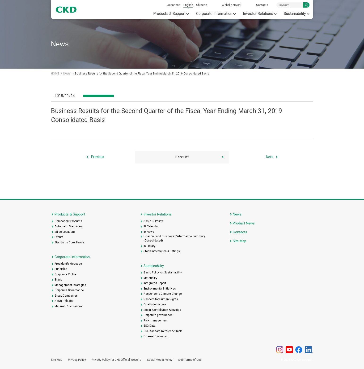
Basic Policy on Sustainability (163, 272)
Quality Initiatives (155, 304)
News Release (64, 301)
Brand (58, 279)
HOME (55, 73)
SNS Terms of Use (190, 359)
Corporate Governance (69, 290)
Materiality (150, 278)
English (188, 5)
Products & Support (169, 13)
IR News (149, 231)
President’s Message (68, 263)
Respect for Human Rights (161, 299)
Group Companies (66, 295)
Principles (61, 269)
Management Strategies (70, 285)
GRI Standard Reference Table (163, 331)
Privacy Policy (77, 359)
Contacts (262, 5)
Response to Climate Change (163, 293)
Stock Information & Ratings (162, 251)
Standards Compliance (69, 242)
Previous (97, 157)
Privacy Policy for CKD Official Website (116, 359)
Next (269, 157)
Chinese (201, 5)
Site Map (239, 241)
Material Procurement (69, 306)
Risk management (156, 320)
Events (59, 237)
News (67, 73)
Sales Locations (65, 231)
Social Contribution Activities (162, 310)
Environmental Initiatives (160, 288)
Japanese (173, 5)
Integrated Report (155, 283)
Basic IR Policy (153, 221)
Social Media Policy (159, 359)
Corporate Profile (65, 274)
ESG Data (150, 325)
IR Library (149, 246)
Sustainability (295, 13)
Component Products (68, 221)
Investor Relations (258, 13)
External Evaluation (156, 336)
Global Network (231, 5)
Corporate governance (158, 315)
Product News (244, 223)
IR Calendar (151, 226)
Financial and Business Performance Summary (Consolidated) (174, 238)
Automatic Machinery (69, 226)
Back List (182, 157)
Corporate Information (214, 13)
